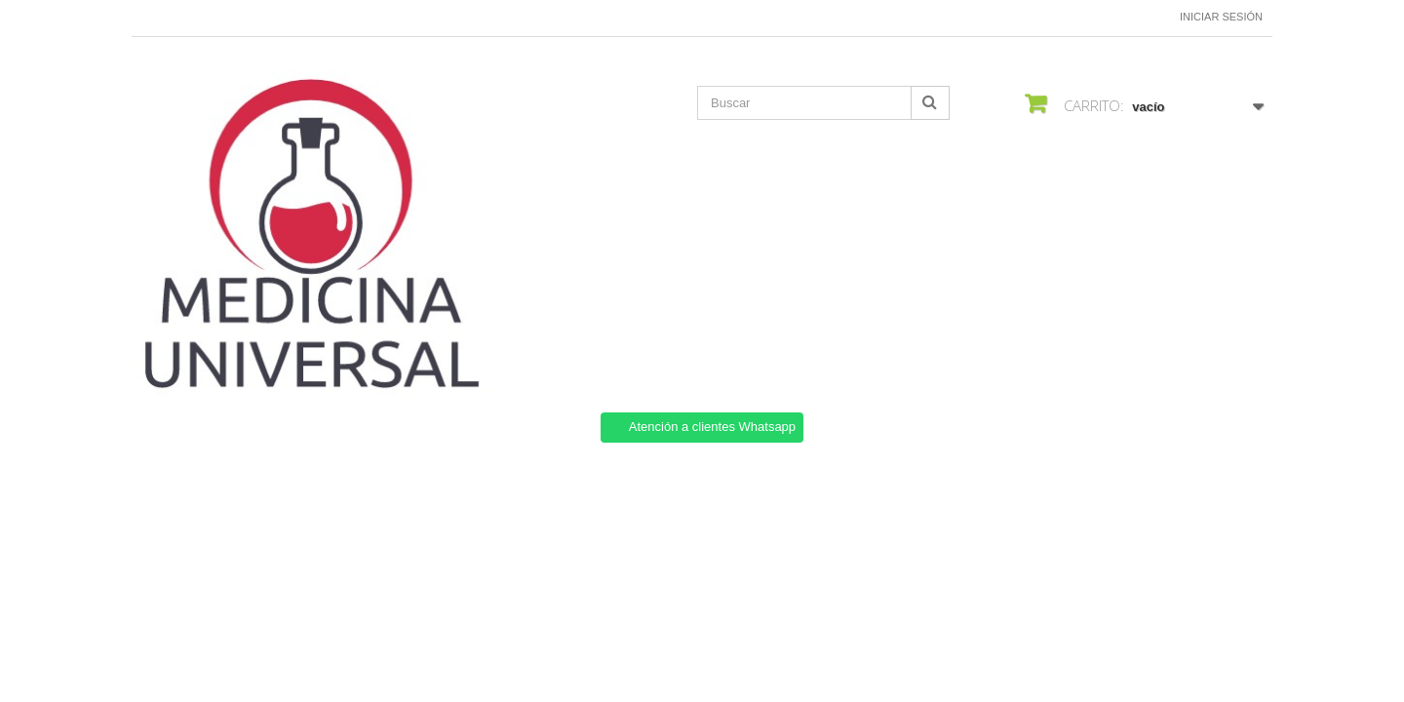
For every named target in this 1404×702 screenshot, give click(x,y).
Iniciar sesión (1221, 16)
